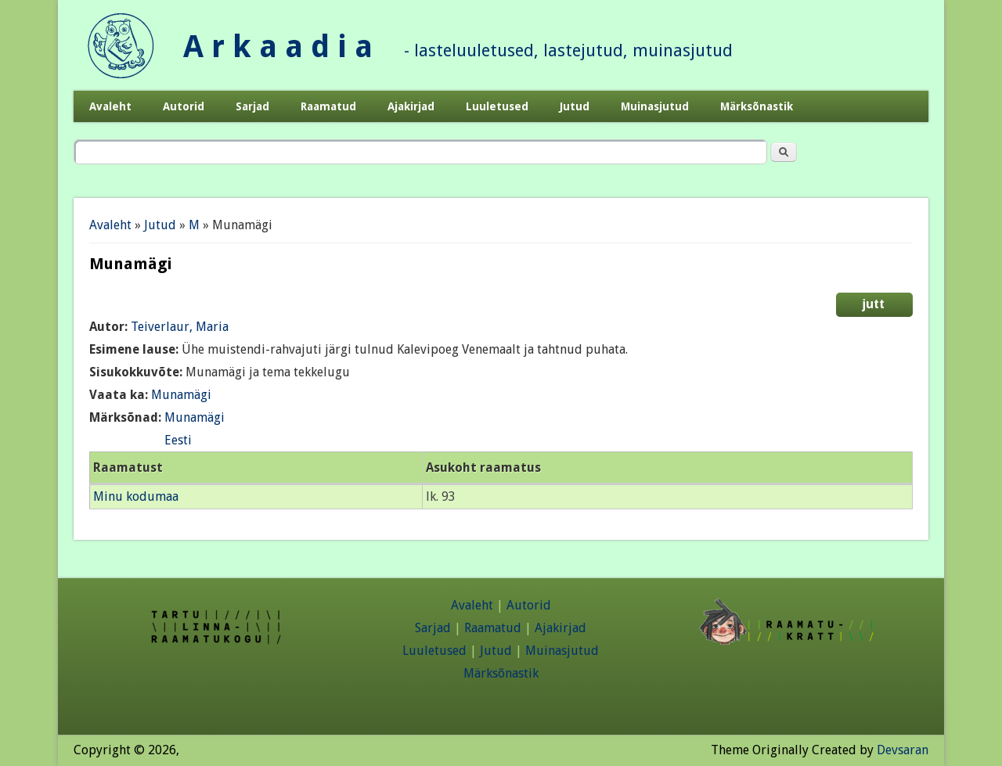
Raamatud (328, 106)
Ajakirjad (410, 106)
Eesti (178, 440)
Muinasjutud (655, 106)
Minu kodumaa (135, 496)
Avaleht (110, 106)
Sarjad (252, 106)
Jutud (574, 106)
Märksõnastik (756, 106)
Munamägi (181, 394)
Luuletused (497, 106)
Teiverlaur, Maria (180, 326)
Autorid (183, 106)
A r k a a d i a (278, 46)
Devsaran (902, 750)
